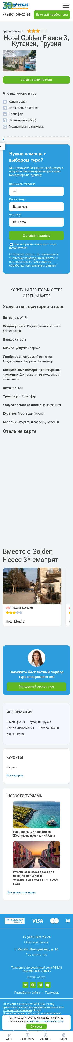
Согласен (36, 1026)
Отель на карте (36, 296)
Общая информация (20, 728)
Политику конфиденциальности (32, 258)
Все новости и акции (21, 892)
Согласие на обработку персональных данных (32, 263)
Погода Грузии (49, 728)
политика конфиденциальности (41, 1007)
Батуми (11, 767)
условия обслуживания (17, 1010)
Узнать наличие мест (37, 80)
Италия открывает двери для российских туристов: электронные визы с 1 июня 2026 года (35, 877)
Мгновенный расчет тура (36, 686)
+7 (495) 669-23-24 (16, 14)
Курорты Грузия (40, 722)
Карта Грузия (15, 734)
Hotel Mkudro (15, 621)
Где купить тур (36, 954)
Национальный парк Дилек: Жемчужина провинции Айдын (34, 833)
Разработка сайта (27, 992)
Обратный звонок (36, 942)
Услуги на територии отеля (36, 290)
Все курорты (14, 775)
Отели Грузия (15, 722)
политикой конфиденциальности (45, 1021)
